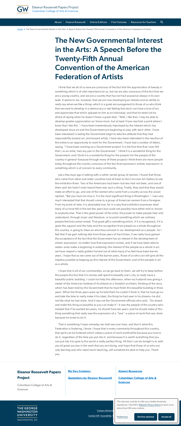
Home (20, 29)
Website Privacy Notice (150, 405)
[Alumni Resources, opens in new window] (130, 371)
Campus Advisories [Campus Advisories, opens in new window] (105, 411)
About (58, 22)
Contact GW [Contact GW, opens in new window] (94, 416)
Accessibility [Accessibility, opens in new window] (105, 416)
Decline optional (145, 417)
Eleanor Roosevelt (76, 22)
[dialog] (146, 410)
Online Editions (98, 22)
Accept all (166, 417)
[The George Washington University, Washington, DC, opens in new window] (27, 413)
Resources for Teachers (143, 22)
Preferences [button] (122, 417)
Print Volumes (119, 22)
